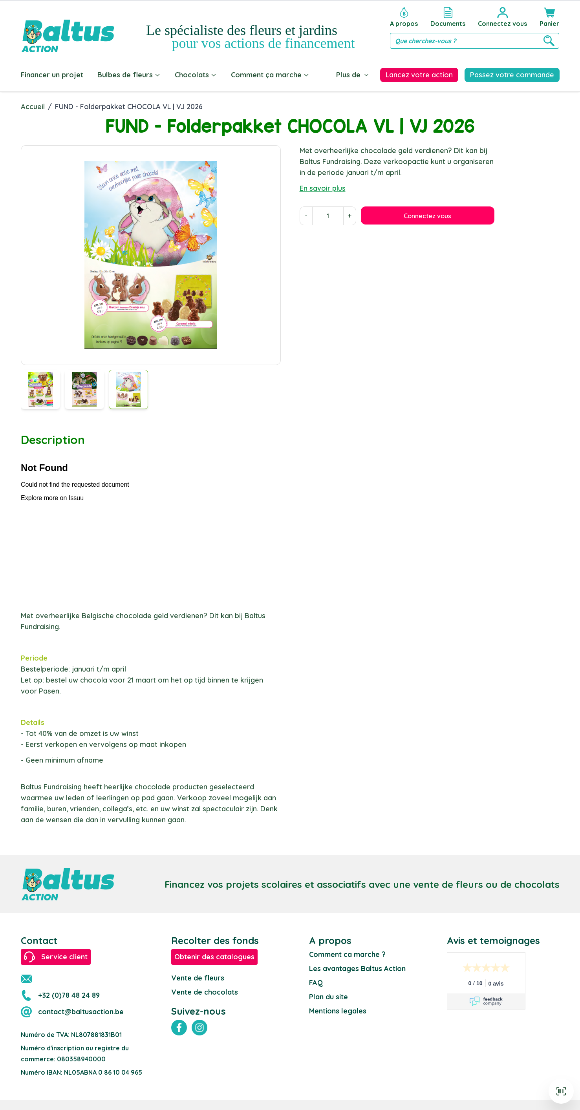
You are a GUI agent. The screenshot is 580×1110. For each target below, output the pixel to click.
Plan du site (328, 995)
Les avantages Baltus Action (357, 966)
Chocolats (196, 74)
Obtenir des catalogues (214, 955)
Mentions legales (337, 1009)
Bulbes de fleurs (129, 74)
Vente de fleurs (197, 976)
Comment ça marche (270, 74)
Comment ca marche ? (347, 952)
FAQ (316, 981)
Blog (332, 74)
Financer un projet (52, 74)
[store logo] (68, 28)
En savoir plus (323, 186)
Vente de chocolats (204, 990)
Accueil (33, 105)
